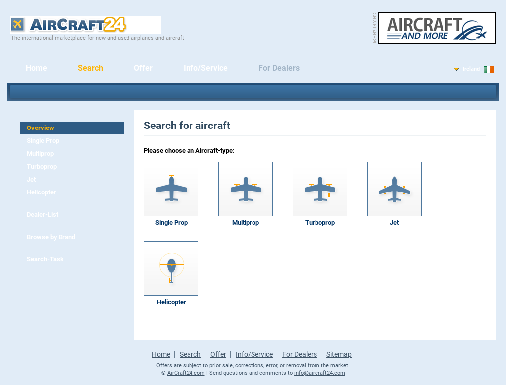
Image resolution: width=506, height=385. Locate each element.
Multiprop (40, 153)
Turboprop (42, 166)
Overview (40, 127)
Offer (143, 68)
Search (90, 68)
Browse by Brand (51, 237)
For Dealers (279, 68)
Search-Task (45, 259)
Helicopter (41, 192)
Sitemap (339, 354)
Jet (31, 179)
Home (36, 68)
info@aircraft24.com (319, 373)
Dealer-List (42, 214)
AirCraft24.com (186, 373)
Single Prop (43, 140)
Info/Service (206, 68)
